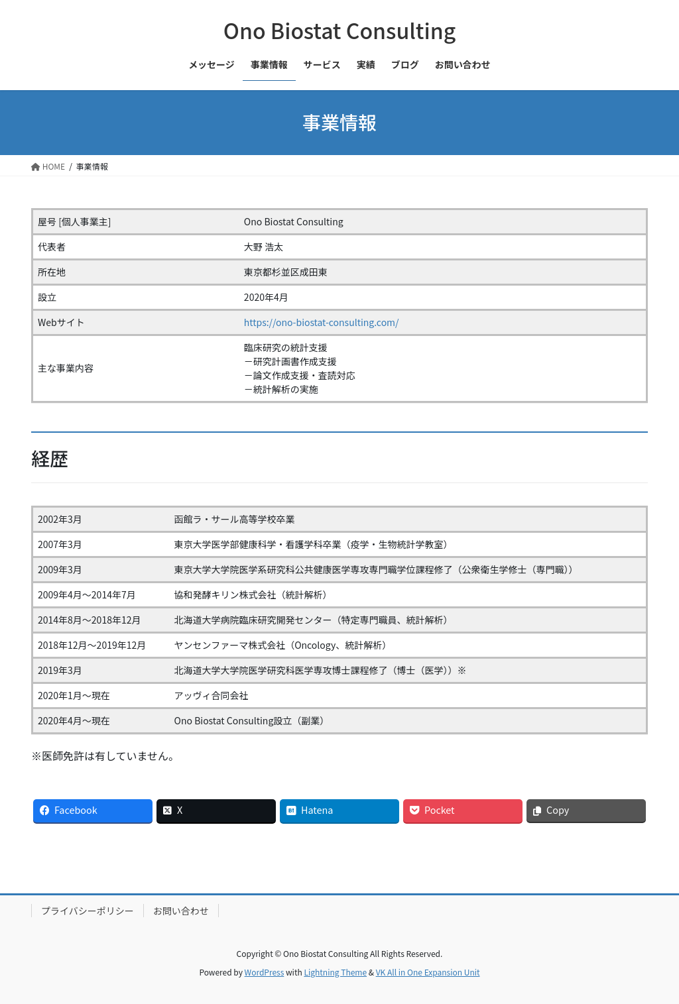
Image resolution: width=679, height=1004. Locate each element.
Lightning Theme (335, 971)
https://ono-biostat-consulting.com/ (321, 322)
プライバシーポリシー (87, 910)
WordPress (264, 971)
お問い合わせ (181, 910)
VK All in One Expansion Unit (428, 971)
